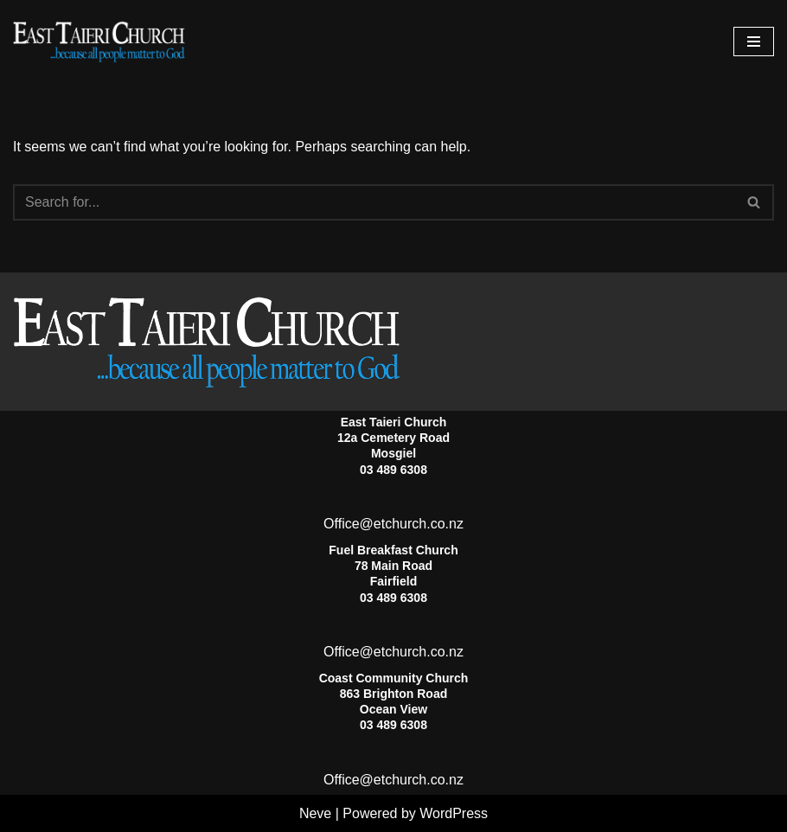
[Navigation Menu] (753, 41)
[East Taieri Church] (99, 41)
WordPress (453, 813)
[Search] (374, 202)
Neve (315, 813)
